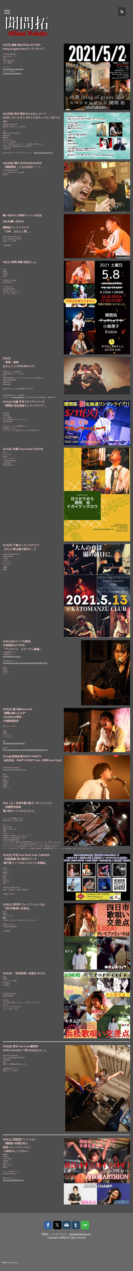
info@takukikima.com (80, 1234)
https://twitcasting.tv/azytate (11, 656)
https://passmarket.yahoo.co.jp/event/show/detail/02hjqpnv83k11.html (25, 663)
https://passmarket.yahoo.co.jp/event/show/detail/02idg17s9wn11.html (25, 750)
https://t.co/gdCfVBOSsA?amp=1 (13, 1180)
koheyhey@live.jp (18, 397)
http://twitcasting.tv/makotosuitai (13, 69)
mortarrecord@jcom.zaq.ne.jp (43, 153)
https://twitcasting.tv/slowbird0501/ (14, 743)
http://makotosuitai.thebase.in (12, 73)
